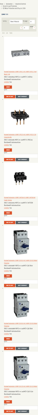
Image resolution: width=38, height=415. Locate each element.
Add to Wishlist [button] (22, 96)
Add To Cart (9, 96)
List (7, 33)
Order (8, 87)
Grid (3, 33)
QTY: (5, 89)
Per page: (25, 21)
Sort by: (5, 21)
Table (10, 33)
